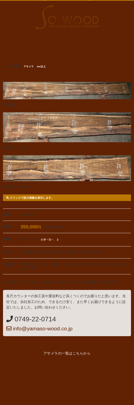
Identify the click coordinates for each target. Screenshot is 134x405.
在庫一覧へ (50, 240)
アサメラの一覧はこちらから (67, 353)
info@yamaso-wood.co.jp (39, 328)
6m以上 (41, 66)
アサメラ (29, 66)
